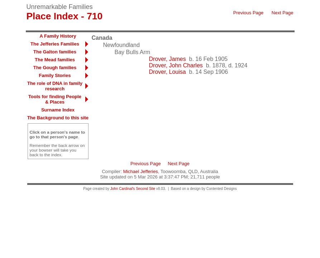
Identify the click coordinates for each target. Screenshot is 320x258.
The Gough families (55, 67)
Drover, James (167, 59)
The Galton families (54, 51)
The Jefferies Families (54, 44)
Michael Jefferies (140, 171)
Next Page (282, 12)
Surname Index (58, 110)
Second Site (145, 189)
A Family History (57, 36)
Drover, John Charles (176, 65)
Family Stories (55, 75)
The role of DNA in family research (54, 86)
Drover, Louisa (167, 72)
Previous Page (248, 12)
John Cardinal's (122, 189)
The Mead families (55, 59)
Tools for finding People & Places (54, 99)
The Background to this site (58, 117)
